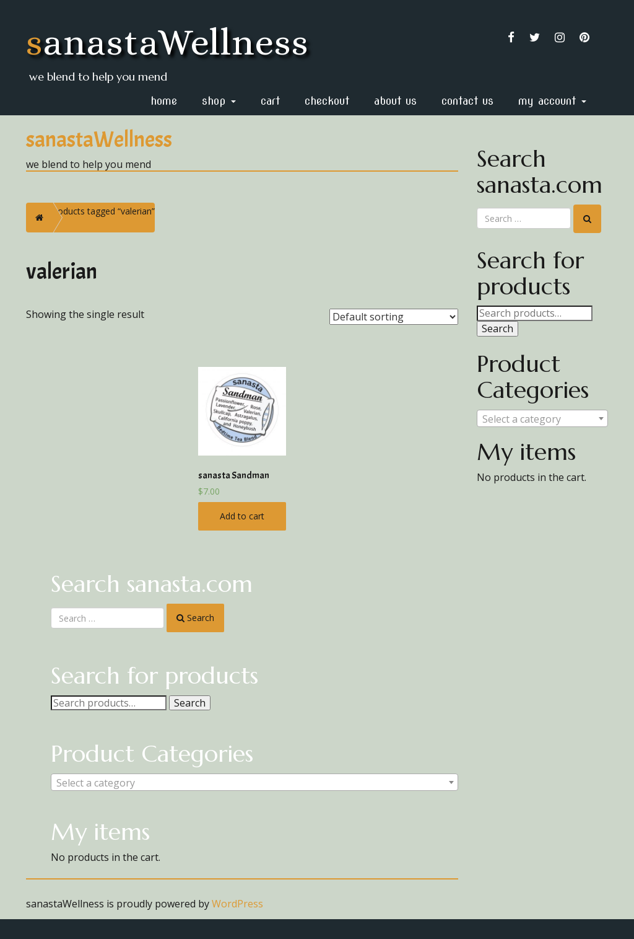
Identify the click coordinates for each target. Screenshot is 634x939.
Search (190, 703)
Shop (219, 100)
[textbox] (254, 782)
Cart (270, 100)
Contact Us (467, 100)
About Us (395, 100)
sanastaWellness (167, 41)
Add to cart (242, 516)
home (163, 100)
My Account (552, 100)
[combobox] (254, 782)
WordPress (237, 903)
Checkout (327, 100)
